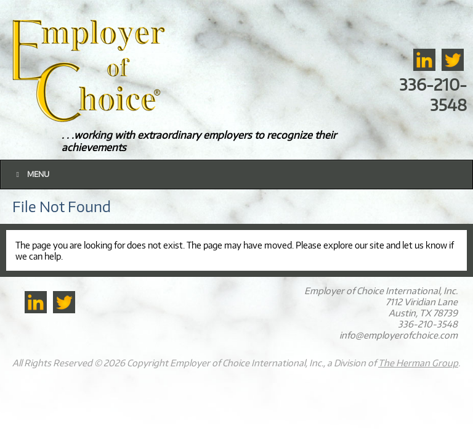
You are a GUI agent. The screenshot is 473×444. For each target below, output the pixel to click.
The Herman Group (418, 362)
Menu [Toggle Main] (31, 174)
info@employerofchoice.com (398, 334)
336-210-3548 (433, 94)
